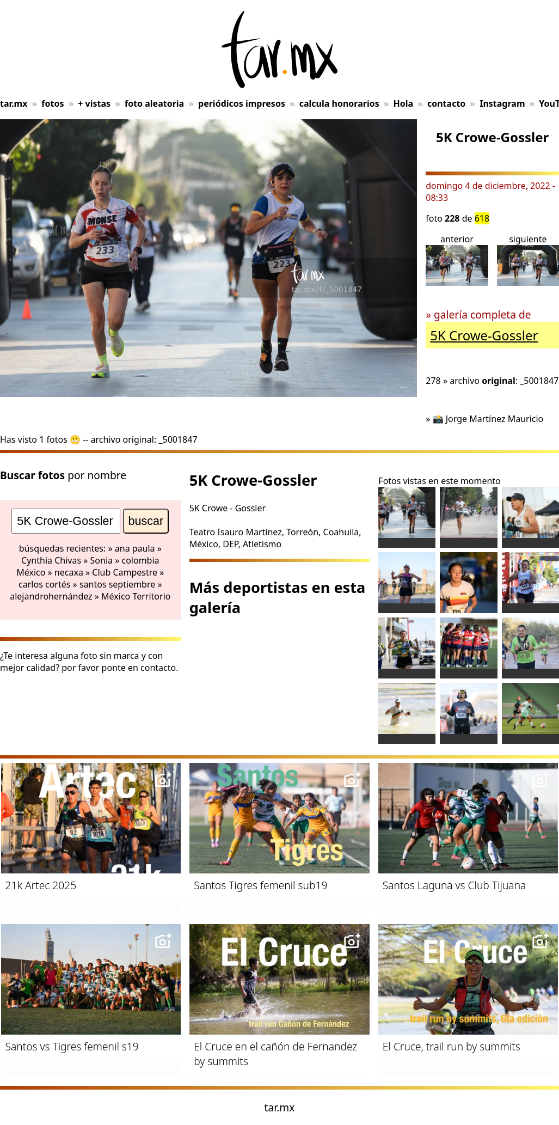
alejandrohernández (51, 596)
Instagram (502, 103)
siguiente (528, 259)
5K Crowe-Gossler (484, 335)
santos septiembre (117, 584)
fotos (52, 103)
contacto (446, 103)
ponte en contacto (139, 668)
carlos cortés (44, 584)
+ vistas (94, 103)
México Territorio (135, 596)
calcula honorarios (339, 103)
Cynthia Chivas (51, 560)
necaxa (68, 572)
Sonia (101, 560)
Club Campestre (124, 572)
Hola (404, 103)
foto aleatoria (154, 103)
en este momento (464, 481)
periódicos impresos (241, 103)
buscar (146, 521)
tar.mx (13, 103)
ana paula (135, 548)
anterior (457, 259)
